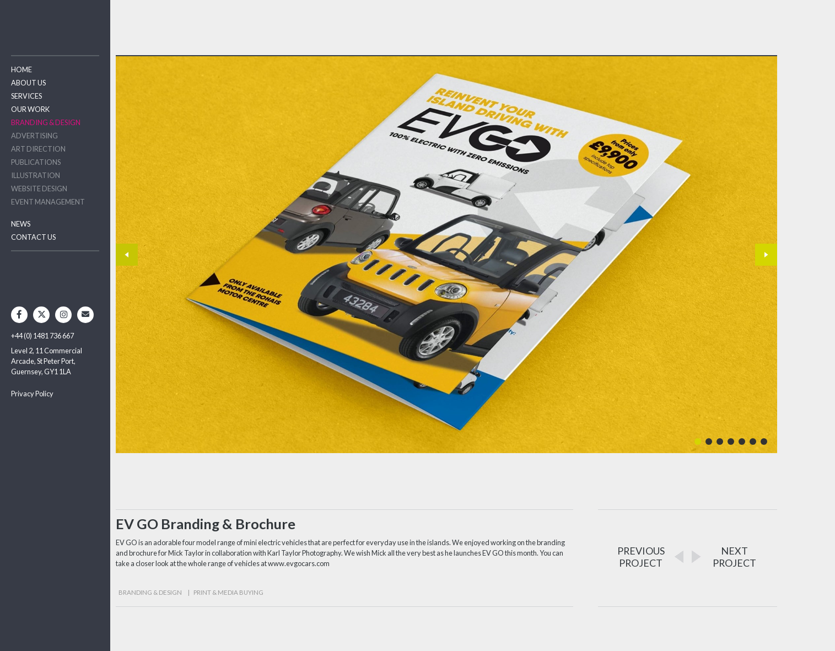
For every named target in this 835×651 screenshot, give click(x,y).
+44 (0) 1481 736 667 (42, 335)
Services (26, 96)
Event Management (48, 201)
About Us (28, 82)
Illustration (35, 175)
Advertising (34, 135)
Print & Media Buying (228, 592)
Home (21, 69)
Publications (36, 162)
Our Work (30, 109)
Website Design (39, 188)
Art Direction (38, 148)
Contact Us (33, 237)
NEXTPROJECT (734, 557)
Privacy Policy (32, 393)
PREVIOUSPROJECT (641, 557)
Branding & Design (45, 122)
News (20, 223)
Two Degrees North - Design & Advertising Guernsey (55, 22)
